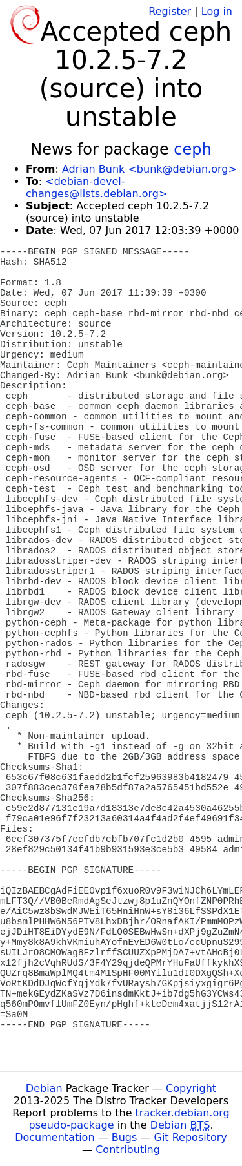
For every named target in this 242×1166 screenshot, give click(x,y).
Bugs (124, 1137)
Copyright (191, 1088)
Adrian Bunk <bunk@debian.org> (149, 169)
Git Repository (190, 1137)
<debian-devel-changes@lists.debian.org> (96, 187)
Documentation (54, 1137)
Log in (216, 11)
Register (169, 11)
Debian (44, 1088)
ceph (192, 149)
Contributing (128, 1149)
